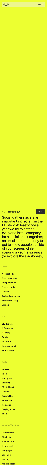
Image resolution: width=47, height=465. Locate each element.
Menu (40, 5)
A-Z (3, 212)
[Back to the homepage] (6, 5)
